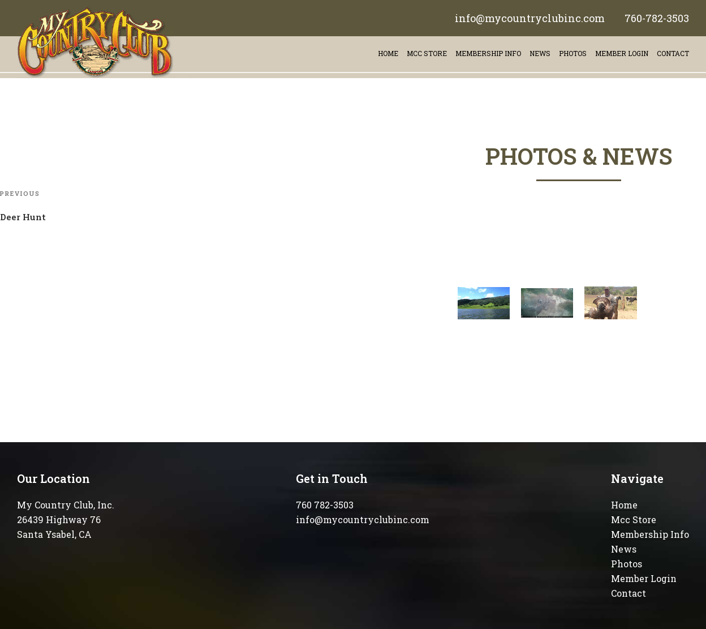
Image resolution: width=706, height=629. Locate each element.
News (540, 53)
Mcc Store (633, 519)
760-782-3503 (657, 18)
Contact (628, 593)
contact (673, 53)
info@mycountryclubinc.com (530, 18)
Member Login (621, 53)
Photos (573, 53)
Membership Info (650, 534)
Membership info (488, 53)
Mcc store (427, 53)
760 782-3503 (325, 505)
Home (388, 53)
